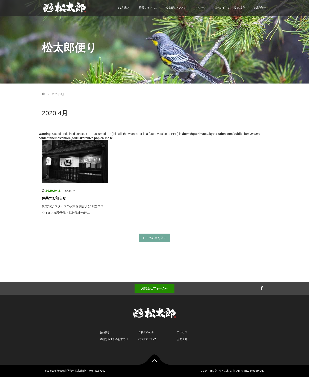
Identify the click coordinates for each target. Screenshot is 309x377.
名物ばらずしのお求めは (114, 339)
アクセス (201, 7)
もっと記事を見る (154, 238)
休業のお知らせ (54, 198)
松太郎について (175, 7)
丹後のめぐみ (148, 7)
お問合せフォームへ (154, 288)
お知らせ (70, 190)
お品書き (124, 7)
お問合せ (260, 7)
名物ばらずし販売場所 (230, 7)
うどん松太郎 (227, 370)
